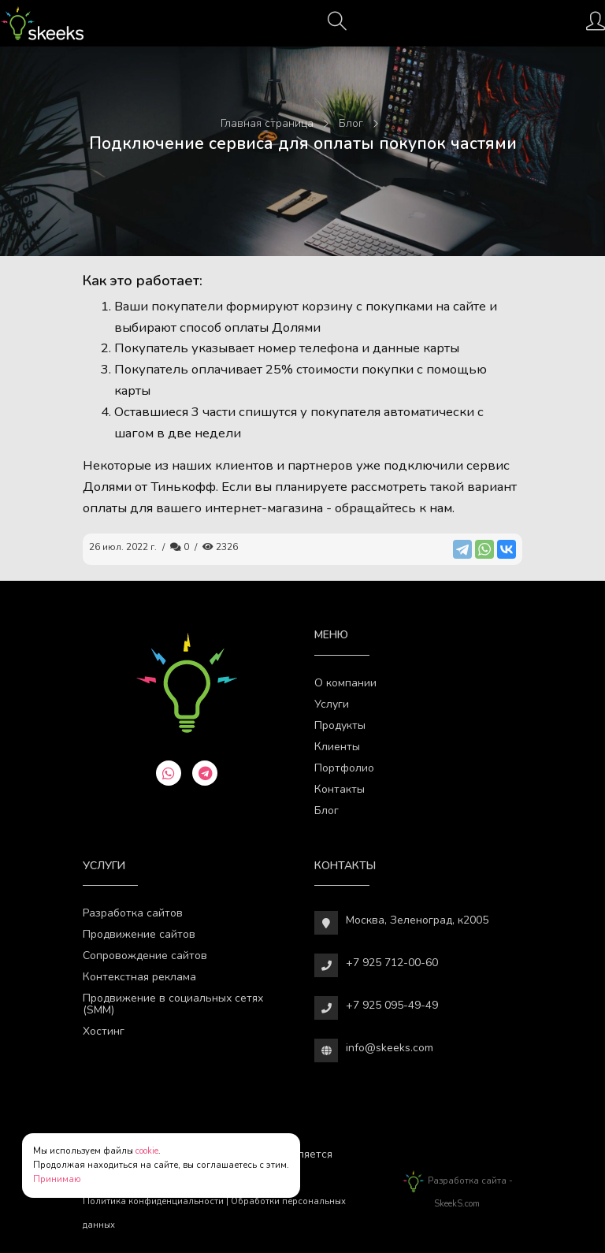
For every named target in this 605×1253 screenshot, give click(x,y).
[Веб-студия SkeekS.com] (42, 23)
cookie (146, 1151)
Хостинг (103, 1031)
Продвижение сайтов (139, 934)
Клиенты (337, 746)
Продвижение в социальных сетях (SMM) (173, 1004)
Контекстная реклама (139, 976)
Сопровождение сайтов (145, 955)
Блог (326, 810)
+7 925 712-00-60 (392, 962)
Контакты (339, 789)
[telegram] (204, 773)
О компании (345, 682)
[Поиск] (337, 26)
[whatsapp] (168, 773)
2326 (220, 547)
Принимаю (57, 1179)
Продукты (340, 725)
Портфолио (344, 767)
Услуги (331, 704)
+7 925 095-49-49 (392, 1005)
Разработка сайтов (133, 912)
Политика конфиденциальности (153, 1201)
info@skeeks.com (389, 1047)
